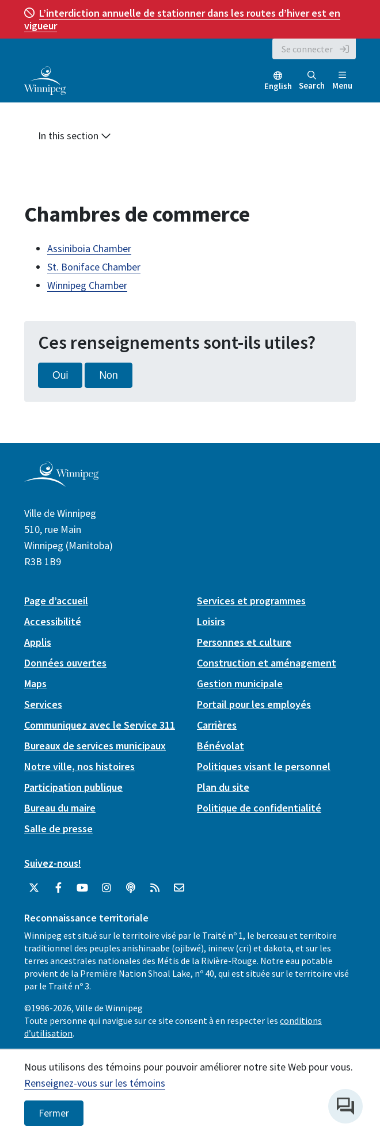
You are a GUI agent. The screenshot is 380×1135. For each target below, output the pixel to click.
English (278, 86)
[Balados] (130, 888)
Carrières (217, 725)
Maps (35, 683)
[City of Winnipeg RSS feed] (155, 888)
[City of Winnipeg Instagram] (106, 888)
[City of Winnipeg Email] (179, 888)
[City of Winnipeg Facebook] (58, 888)
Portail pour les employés (254, 704)
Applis (37, 642)
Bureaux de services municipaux (95, 745)
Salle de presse (58, 828)
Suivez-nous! (52, 863)
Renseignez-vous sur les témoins (94, 1083)
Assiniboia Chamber (89, 248)
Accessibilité (52, 621)
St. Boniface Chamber (93, 266)
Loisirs (211, 621)
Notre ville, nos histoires (79, 766)
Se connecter (307, 49)
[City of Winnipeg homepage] (61, 482)
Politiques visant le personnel (263, 766)
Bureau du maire (60, 807)
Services (43, 704)
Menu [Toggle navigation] (342, 81)
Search (312, 81)
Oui (60, 375)
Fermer (54, 1113)
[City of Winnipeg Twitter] (34, 888)
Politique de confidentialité (259, 807)
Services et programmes (251, 600)
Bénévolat (220, 745)
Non (108, 375)
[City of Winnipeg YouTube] (82, 888)
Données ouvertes (65, 662)
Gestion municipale (240, 683)
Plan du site (223, 787)
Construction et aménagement (266, 662)
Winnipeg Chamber (87, 285)
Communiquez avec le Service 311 (99, 725)
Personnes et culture (244, 642)
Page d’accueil (56, 600)
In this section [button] (74, 135)
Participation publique (73, 787)
